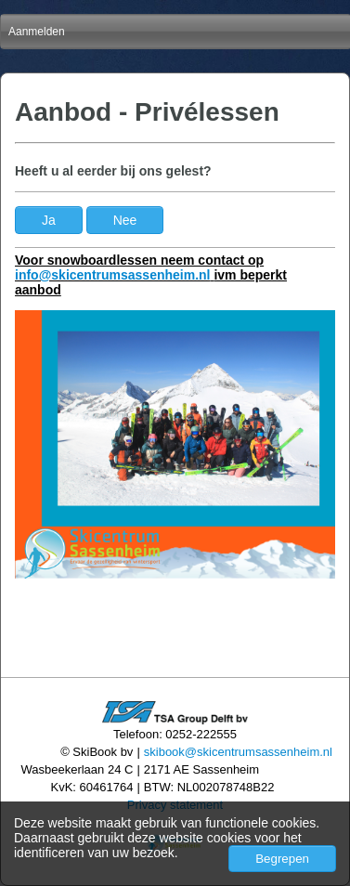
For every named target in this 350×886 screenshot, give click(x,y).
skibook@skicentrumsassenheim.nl (238, 752)
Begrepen (282, 859)
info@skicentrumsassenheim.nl (113, 274)
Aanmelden (36, 31)
